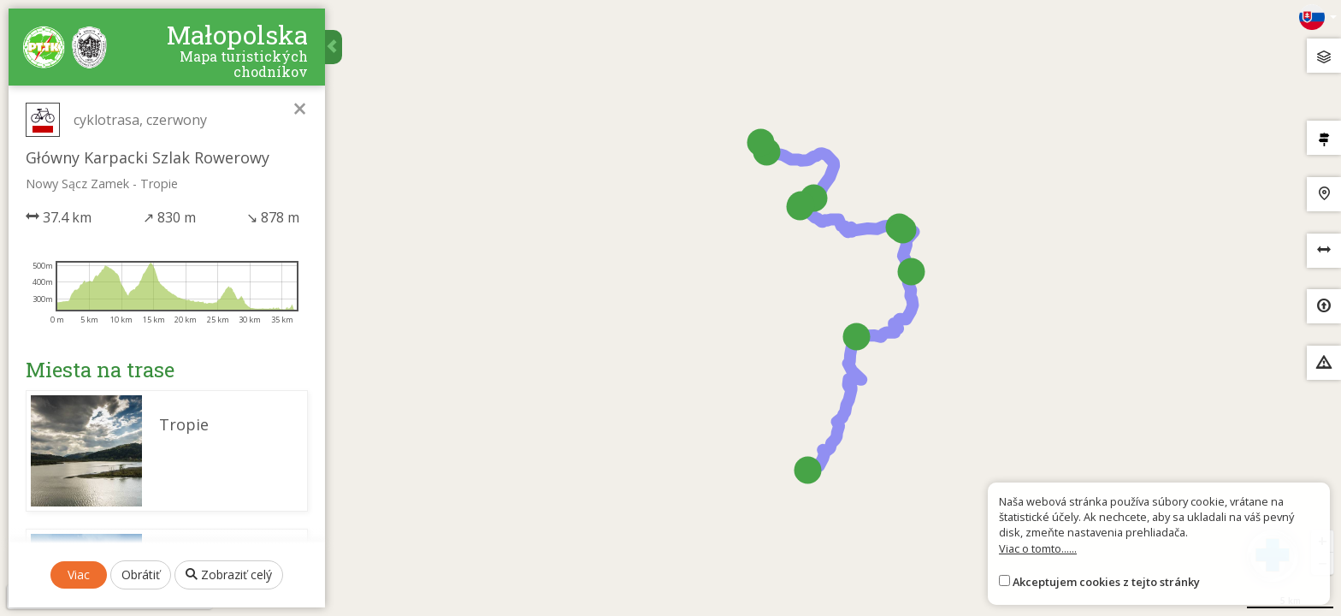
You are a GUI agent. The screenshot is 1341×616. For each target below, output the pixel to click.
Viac (79, 574)
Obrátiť (140, 574)
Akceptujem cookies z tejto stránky (1106, 581)
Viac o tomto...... (1038, 548)
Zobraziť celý (229, 574)
